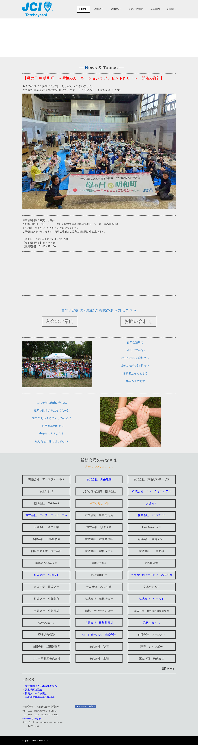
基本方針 (116, 9)
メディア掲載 (135, 9)
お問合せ (172, 9)
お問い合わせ (138, 321)
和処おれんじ (151, 622)
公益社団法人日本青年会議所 (41, 686)
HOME (83, 9)
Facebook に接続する (85, 706)
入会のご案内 (59, 321)
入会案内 (155, 9)
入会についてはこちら (99, 466)
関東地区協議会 (33, 689)
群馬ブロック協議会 (36, 693)
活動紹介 (99, 9)
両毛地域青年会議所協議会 (40, 697)
